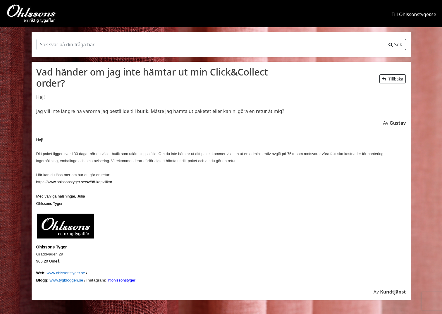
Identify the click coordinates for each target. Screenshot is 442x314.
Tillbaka (392, 79)
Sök (395, 44)
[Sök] (210, 44)
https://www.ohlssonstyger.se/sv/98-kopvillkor (74, 182)
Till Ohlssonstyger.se (414, 14)
